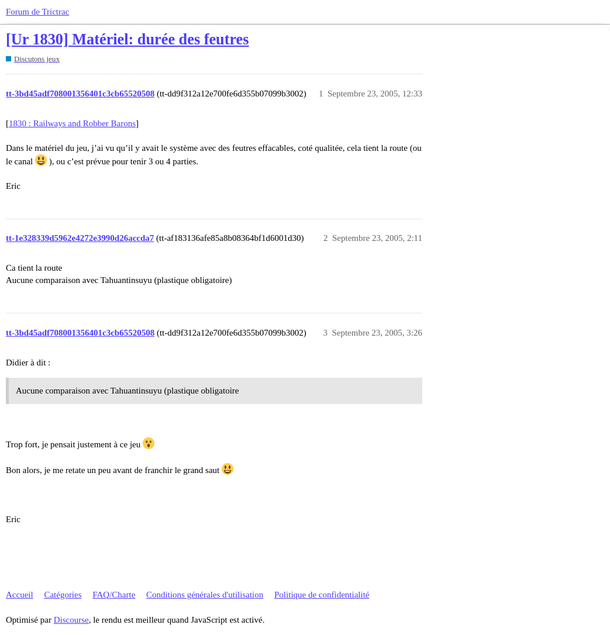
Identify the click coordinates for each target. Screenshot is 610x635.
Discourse (71, 619)
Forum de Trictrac (37, 11)
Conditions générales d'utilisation (204, 594)
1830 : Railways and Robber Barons (72, 123)
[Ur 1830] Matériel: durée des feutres (127, 39)
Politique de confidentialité (321, 594)
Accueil (19, 594)
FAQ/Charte (113, 594)
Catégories (62, 594)
